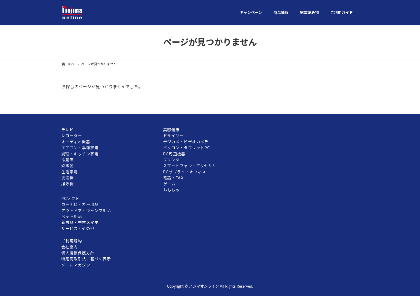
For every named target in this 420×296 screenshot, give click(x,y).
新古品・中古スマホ (80, 222)
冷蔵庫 (67, 160)
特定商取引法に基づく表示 (86, 259)
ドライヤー (173, 135)
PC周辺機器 (174, 153)
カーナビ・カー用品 (80, 204)
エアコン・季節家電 (80, 147)
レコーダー (71, 135)
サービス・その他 (78, 228)
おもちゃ (171, 190)
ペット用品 (71, 216)
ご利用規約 (71, 241)
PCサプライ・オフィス (184, 172)
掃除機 (67, 183)
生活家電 (69, 172)
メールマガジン (75, 265)
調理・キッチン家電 (80, 153)
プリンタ (171, 160)
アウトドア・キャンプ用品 (86, 210)
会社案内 (69, 246)
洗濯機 (67, 178)
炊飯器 (67, 165)
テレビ (67, 129)
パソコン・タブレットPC (186, 147)
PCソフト (70, 198)
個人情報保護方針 (78, 253)
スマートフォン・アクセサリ (190, 165)
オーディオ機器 (75, 142)
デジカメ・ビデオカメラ (186, 142)
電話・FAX (173, 178)
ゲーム (169, 183)
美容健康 (171, 129)
